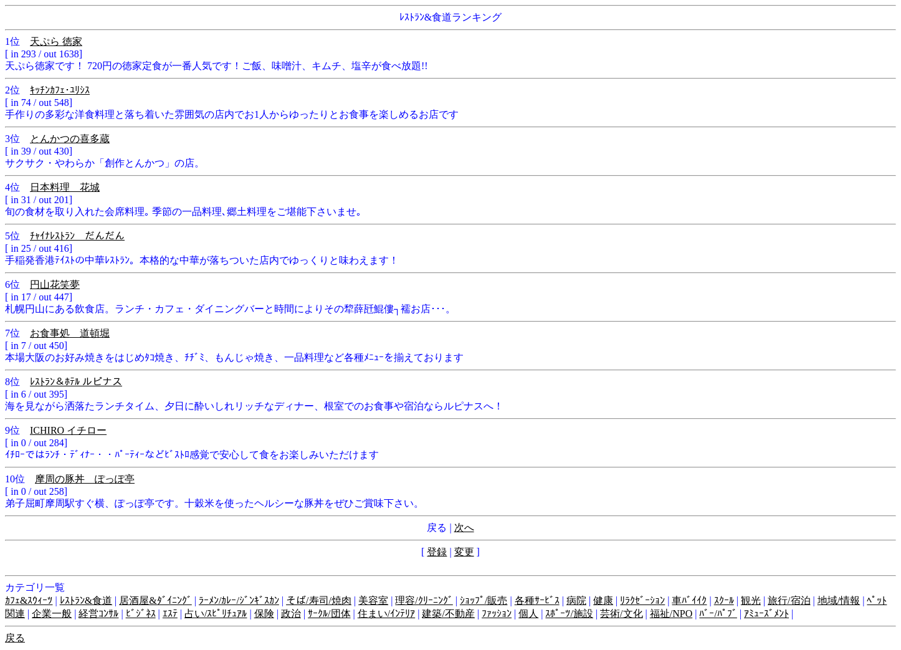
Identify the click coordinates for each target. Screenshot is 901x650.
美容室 (373, 600)
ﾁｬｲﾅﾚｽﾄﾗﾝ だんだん (77, 236)
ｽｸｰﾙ (724, 600)
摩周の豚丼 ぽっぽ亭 (85, 479)
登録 (437, 552)
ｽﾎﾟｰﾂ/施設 (569, 613)
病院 (576, 600)
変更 (464, 552)
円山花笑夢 (55, 284)
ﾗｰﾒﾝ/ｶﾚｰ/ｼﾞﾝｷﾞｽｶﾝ (239, 600)
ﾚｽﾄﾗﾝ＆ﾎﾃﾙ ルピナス (76, 381)
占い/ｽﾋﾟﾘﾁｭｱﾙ (215, 613)
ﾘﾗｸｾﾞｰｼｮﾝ (642, 600)
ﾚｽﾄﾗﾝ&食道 (86, 600)
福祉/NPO (671, 613)
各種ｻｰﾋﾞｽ (537, 600)
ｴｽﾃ (170, 613)
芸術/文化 (621, 613)
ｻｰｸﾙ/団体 (329, 613)
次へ (464, 527)
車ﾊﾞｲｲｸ (689, 600)
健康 (603, 600)
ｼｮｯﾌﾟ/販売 (483, 600)
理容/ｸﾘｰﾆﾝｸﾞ (423, 600)
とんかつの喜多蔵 (70, 138)
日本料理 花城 (65, 187)
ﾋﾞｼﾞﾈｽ (141, 613)
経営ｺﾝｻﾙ (98, 613)
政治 (291, 613)
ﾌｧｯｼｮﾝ (497, 613)
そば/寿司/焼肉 (318, 600)
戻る (15, 638)
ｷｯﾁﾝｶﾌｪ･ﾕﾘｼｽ (60, 90)
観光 (751, 600)
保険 (264, 613)
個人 (528, 613)
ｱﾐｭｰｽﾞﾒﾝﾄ (766, 613)
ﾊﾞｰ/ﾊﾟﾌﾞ (718, 613)
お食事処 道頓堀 (70, 333)
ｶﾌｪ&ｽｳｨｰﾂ (28, 600)
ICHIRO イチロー (68, 430)
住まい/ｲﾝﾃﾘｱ (386, 613)
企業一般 (52, 613)
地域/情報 (839, 600)
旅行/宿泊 (789, 600)
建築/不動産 (448, 613)
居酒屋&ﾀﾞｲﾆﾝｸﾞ (155, 600)
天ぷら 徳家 (56, 41)
